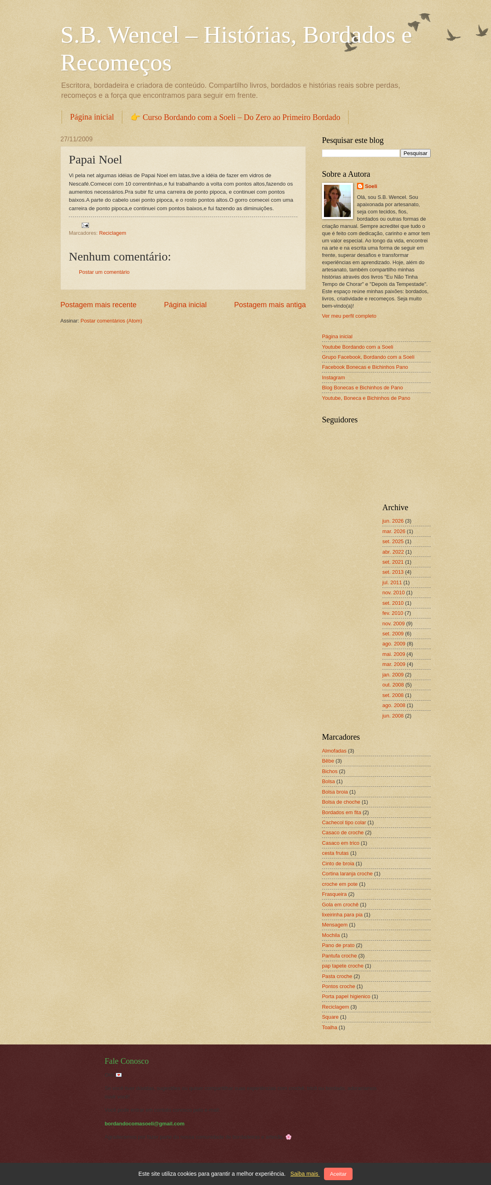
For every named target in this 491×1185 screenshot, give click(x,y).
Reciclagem (112, 233)
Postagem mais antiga (270, 305)
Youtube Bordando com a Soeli (357, 347)
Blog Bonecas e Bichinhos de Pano (362, 388)
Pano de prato (338, 945)
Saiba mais (305, 1174)
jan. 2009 (393, 675)
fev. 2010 (392, 613)
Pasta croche (337, 976)
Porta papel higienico (346, 996)
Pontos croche (338, 986)
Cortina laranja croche (347, 874)
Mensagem (335, 925)
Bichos (330, 771)
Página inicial (92, 116)
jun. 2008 (393, 716)
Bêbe (328, 761)
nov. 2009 (393, 623)
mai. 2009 (393, 654)
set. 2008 (393, 695)
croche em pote (340, 884)
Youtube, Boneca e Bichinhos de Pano (366, 398)
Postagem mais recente (98, 305)
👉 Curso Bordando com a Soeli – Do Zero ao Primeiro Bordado (235, 117)
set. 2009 (393, 634)
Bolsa (328, 781)
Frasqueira (334, 894)
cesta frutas (335, 853)
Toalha (329, 1027)
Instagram (333, 377)
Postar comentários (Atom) (111, 321)
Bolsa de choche (341, 802)
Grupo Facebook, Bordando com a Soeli (368, 357)
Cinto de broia (338, 863)
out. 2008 (393, 685)
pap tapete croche (342, 966)
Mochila (331, 935)
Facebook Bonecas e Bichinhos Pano (365, 367)
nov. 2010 (393, 592)
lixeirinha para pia (342, 915)
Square (330, 1017)
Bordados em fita (341, 812)
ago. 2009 (393, 644)
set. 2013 (393, 572)
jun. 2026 (393, 521)
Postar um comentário (104, 272)
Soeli (371, 186)
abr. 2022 (393, 552)
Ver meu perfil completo (349, 316)
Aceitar (338, 1174)
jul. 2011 (392, 582)
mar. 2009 (393, 664)
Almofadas (334, 751)
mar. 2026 (393, 531)
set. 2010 (393, 603)
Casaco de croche (343, 832)
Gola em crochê (340, 905)
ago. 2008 (393, 705)
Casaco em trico (340, 843)
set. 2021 (393, 562)
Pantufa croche (339, 956)
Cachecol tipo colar (344, 822)
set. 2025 (393, 541)
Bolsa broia (335, 792)
